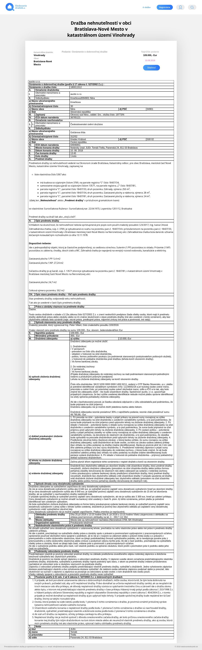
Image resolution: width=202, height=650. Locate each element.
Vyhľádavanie (192, 8)
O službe (146, 7)
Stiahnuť (151, 67)
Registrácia (164, 7)
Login (180, 8)
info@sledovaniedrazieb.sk (63, 646)
